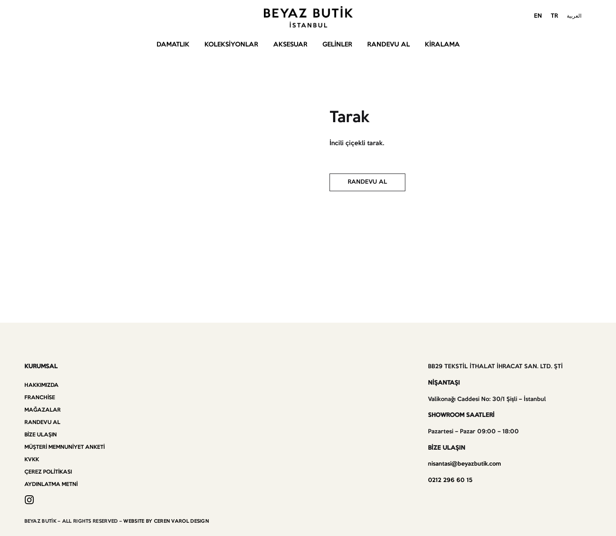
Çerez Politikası (48, 472)
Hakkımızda (41, 385)
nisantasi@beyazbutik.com (464, 464)
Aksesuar (290, 44)
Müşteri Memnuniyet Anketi (64, 447)
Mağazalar (42, 410)
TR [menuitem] (554, 16)
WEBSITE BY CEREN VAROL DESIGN (166, 521)
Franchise (39, 398)
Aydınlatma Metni (51, 484)
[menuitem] (538, 17)
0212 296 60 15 (450, 480)
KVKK (31, 460)
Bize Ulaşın (40, 435)
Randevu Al (388, 44)
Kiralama (442, 44)
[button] (367, 182)
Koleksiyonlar (231, 44)
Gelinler (337, 44)
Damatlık (173, 44)
